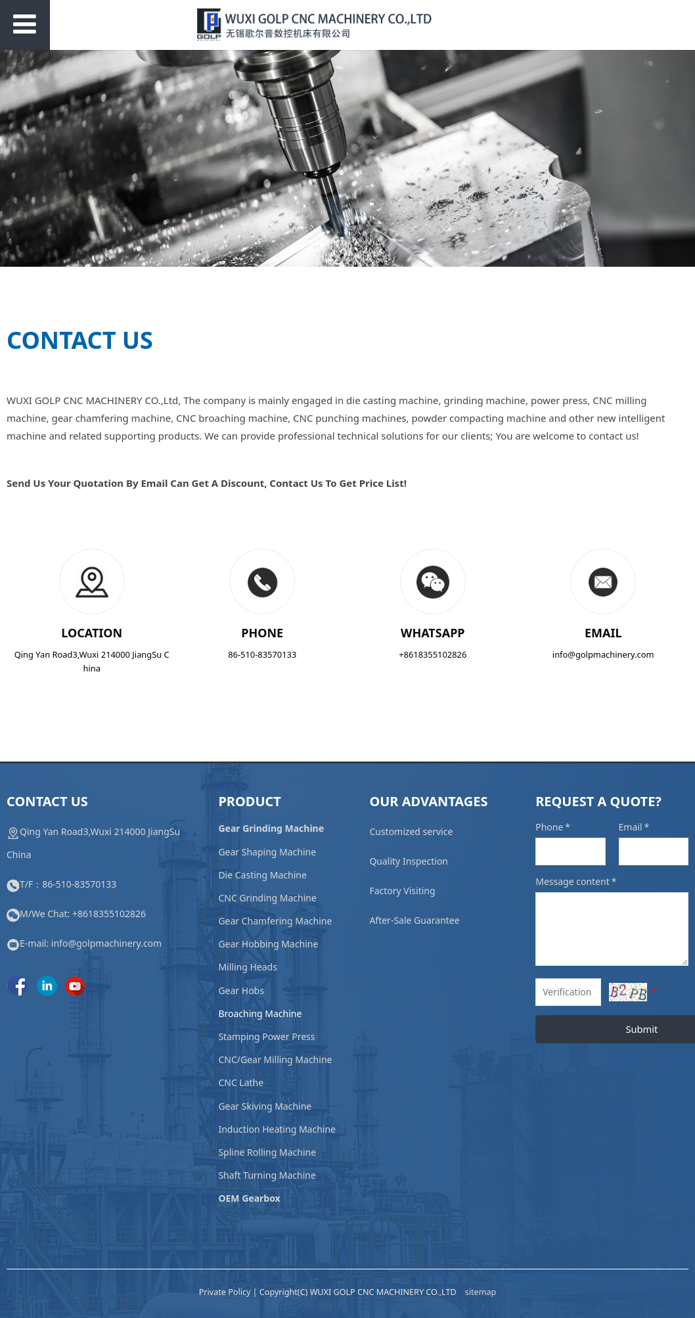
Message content (576, 881)
